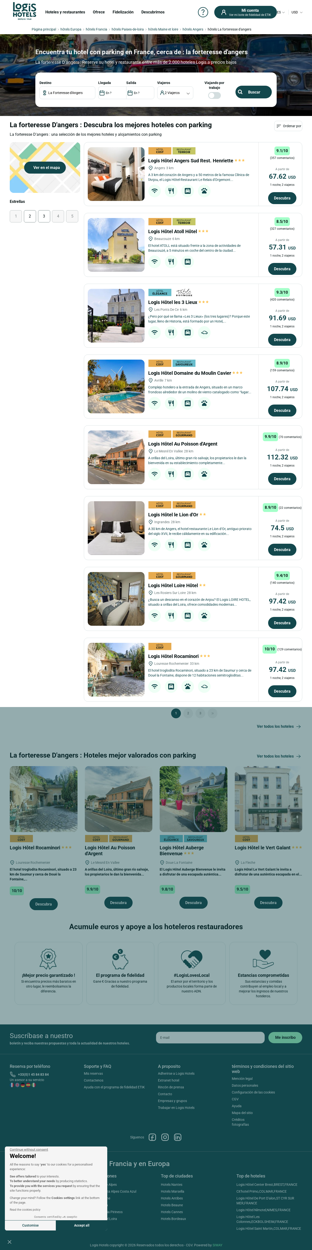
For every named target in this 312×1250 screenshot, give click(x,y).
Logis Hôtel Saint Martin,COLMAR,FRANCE (268, 1228)
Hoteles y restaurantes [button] (65, 12)
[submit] (285, 1037)
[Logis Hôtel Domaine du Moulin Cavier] (116, 386)
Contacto (165, 1094)
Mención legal (242, 1079)
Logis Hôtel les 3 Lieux (178, 302)
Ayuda (237, 1106)
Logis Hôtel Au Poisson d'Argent (183, 444)
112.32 (282, 457)
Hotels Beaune (172, 1205)
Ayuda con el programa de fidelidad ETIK (114, 1087)
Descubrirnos (153, 12)
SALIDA (131, 83)
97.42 (282, 601)
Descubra (282, 198)
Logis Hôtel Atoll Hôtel (178, 231)
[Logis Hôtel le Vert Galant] (268, 799)
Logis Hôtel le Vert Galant (268, 848)
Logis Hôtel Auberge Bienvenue (182, 850)
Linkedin (177, 1137)
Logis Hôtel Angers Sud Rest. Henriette (196, 161)
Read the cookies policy (25, 1209)
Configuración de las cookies (253, 1092)
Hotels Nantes (171, 1185)
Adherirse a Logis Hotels (176, 1073)
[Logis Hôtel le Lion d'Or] (116, 528)
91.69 (282, 318)
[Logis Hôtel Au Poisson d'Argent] (116, 457)
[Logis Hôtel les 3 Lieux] (116, 316)
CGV (235, 1099)
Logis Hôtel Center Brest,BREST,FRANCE (266, 1185)
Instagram (165, 1137)
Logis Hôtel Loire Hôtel (177, 585)
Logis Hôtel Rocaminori (179, 656)
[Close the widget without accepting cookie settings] (28, 1149)
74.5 (282, 528)
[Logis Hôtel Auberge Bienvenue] (193, 799)
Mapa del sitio (242, 1113)
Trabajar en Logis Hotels (176, 1108)
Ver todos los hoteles (279, 726)
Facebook (152, 1137)
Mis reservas (93, 1073)
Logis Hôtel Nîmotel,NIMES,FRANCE (263, 1210)
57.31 (282, 247)
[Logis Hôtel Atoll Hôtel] (116, 245)
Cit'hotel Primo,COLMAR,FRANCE (261, 1191)
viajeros (163, 83)
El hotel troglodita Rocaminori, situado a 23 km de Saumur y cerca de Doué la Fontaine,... (43, 874)
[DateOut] (140, 92)
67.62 (282, 176)
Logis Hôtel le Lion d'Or (177, 515)
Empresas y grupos (172, 1101)
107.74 (282, 389)
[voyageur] (175, 92)
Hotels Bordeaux (173, 1219)
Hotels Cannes (172, 1212)
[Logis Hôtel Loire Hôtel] (116, 599)
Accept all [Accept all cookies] (81, 1225)
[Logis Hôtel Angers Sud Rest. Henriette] (116, 174)
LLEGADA (104, 83)
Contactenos (93, 1080)
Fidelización (123, 12)
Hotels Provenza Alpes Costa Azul (110, 1191)
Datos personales (245, 1085)
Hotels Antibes (172, 1198)
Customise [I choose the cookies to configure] (30, 1225)
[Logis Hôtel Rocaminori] (116, 670)
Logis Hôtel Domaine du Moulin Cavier (195, 373)
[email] (210, 1037)
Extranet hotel (168, 1080)
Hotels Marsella (172, 1191)
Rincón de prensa (171, 1087)
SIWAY (217, 1245)
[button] (9, 1242)
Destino (45, 83)
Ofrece (99, 12)
